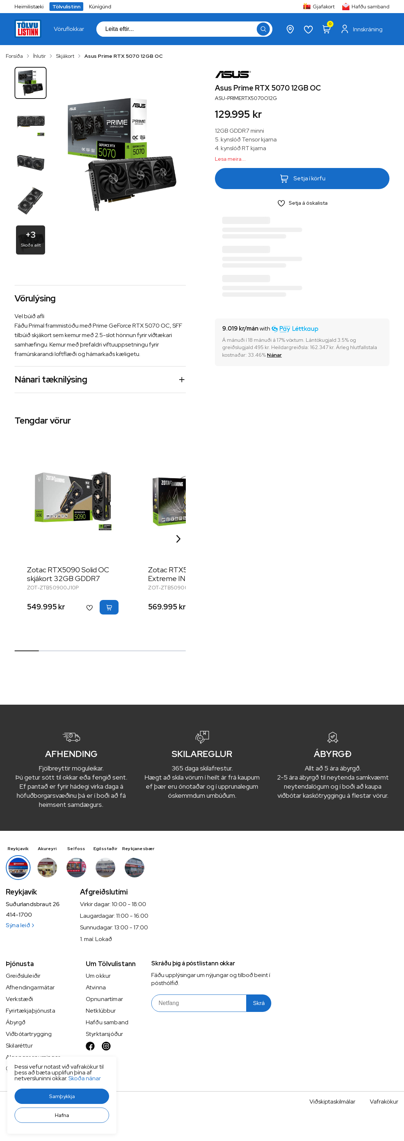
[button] (62, 1096)
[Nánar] (274, 355)
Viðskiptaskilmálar (332, 1101)
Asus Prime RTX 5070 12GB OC (123, 56)
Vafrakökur (384, 1101)
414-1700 (19, 915)
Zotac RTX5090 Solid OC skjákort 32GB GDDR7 (68, 574)
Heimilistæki (29, 6)
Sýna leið (20, 925)
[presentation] (69, 29)
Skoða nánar (84, 1078)
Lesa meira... (230, 159)
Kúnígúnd (100, 6)
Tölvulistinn (66, 6)
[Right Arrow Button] (178, 539)
